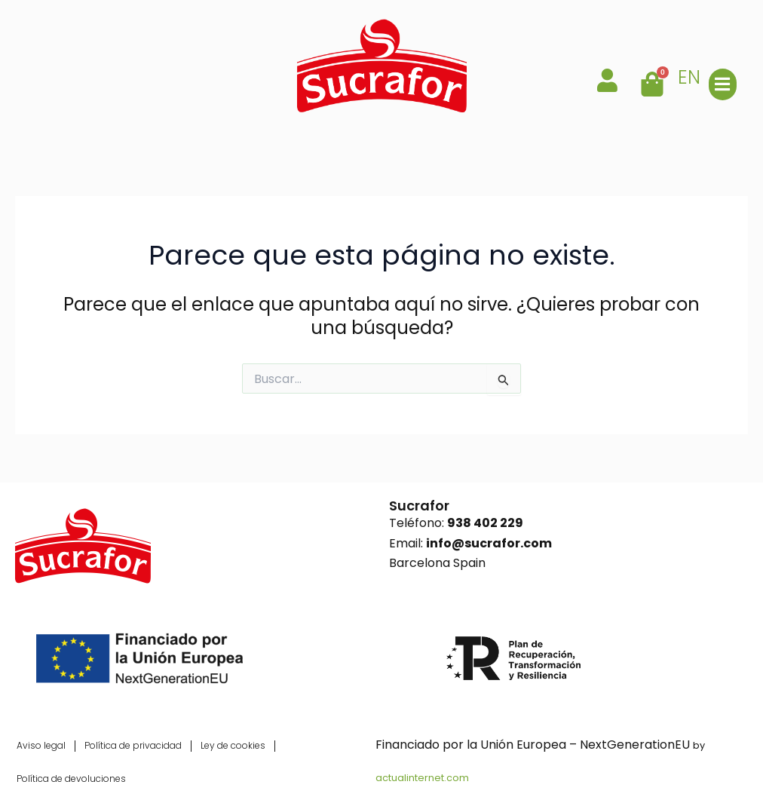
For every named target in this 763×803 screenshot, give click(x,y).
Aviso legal (41, 745)
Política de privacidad (133, 745)
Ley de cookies (233, 745)
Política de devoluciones (71, 778)
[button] (723, 84)
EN (689, 77)
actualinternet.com (422, 777)
